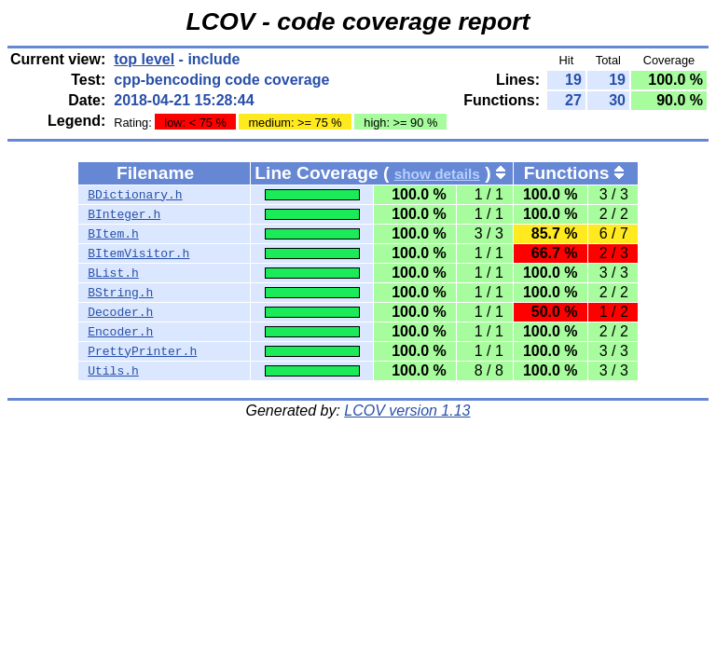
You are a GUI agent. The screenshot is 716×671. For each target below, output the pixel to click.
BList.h (113, 273)
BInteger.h (124, 214)
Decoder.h (120, 312)
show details (437, 174)
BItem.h (113, 234)
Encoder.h (120, 331)
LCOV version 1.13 (407, 410)
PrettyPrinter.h (142, 351)
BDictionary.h (135, 194)
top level (144, 59)
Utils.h (113, 371)
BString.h (120, 292)
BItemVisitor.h (138, 253)
